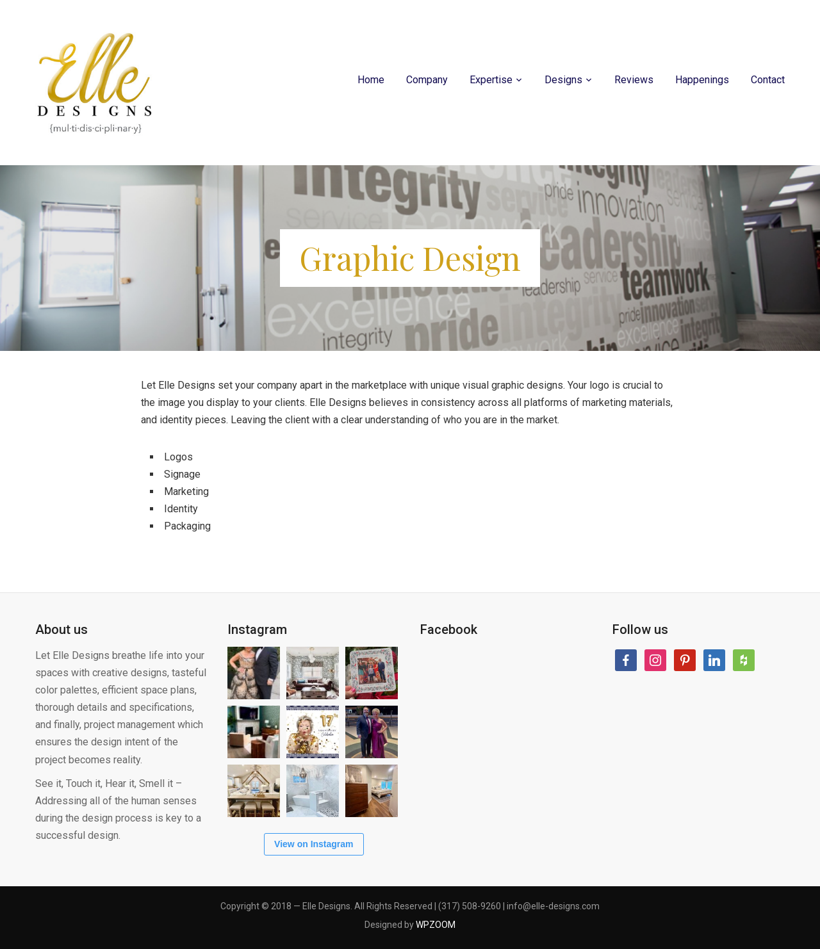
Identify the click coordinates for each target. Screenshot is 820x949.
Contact (768, 80)
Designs (563, 80)
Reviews (633, 80)
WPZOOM (435, 925)
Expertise (491, 80)
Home (370, 80)
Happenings (702, 80)
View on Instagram (313, 844)
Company (427, 80)
